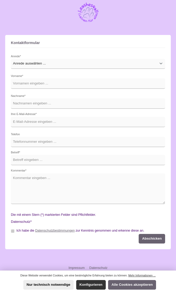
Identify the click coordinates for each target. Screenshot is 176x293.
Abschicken (152, 238)
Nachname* (18, 95)
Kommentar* (18, 170)
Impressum (77, 268)
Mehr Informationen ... (142, 275)
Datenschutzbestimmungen (55, 230)
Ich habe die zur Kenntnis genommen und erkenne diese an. (80, 230)
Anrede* (16, 56)
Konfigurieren (91, 285)
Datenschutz (98, 268)
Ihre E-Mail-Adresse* (24, 114)
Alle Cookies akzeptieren (132, 285)
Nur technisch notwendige (49, 285)
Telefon (15, 134)
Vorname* (17, 75)
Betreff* (15, 152)
